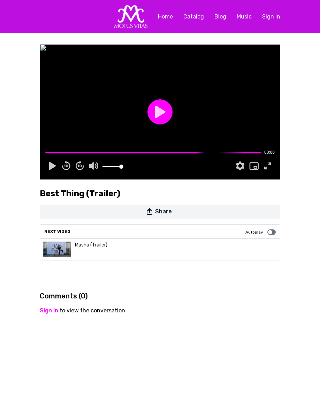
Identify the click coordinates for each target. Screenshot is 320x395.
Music (244, 16)
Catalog (193, 16)
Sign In (271, 16)
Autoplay (260, 232)
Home (165, 16)
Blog (220, 16)
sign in (49, 310)
